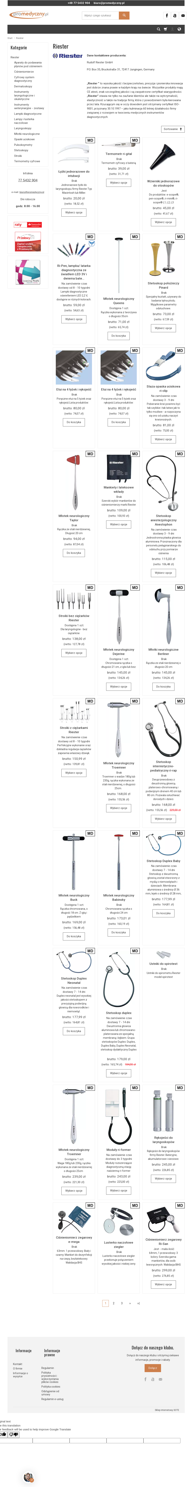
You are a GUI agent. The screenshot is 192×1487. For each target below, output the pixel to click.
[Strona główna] (28, 15)
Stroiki (18, 156)
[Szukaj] (158, 29)
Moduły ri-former (119, 1151)
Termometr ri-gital (118, 155)
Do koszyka (119, 337)
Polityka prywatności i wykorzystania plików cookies (50, 1373)
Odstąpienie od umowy (50, 1389)
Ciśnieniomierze (24, 71)
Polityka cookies (50, 1382)
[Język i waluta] (179, 29)
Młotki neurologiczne (27, 134)
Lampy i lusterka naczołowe (24, 121)
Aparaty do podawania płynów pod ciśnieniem (28, 64)
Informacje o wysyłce (20, 1370)
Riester (15, 57)
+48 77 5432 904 (79, 3)
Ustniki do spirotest (163, 965)
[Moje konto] (172, 29)
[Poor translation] (14, 1430)
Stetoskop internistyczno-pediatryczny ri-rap (163, 767)
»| (138, 1304)
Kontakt (17, 1359)
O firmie (17, 1363)
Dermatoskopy (23, 86)
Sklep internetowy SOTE (167, 1406)
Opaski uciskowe (24, 139)
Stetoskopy (21, 150)
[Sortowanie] (172, 130)
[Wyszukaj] (124, 16)
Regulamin (47, 1363)
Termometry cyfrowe (27, 161)
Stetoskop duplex (119, 1014)
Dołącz (153, 1369)
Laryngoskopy (22, 128)
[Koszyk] (165, 29)
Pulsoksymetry (23, 145)
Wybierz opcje (73, 213)
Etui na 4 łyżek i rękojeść (73, 391)
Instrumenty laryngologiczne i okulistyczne (24, 95)
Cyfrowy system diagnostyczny (24, 79)
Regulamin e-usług (52, 1394)
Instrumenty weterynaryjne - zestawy (29, 106)
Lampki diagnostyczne (28, 113)
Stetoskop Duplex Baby (163, 862)
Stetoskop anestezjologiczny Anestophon (164, 521)
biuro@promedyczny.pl (109, 3)
